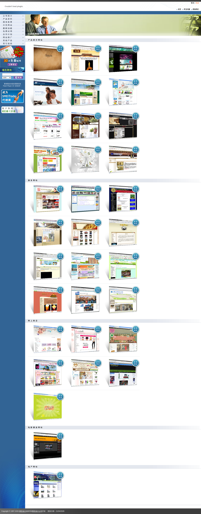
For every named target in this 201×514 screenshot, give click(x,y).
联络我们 (194, 9)
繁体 (192, 3)
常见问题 (185, 9)
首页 (178, 9)
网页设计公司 (37, 511)
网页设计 (22, 511)
